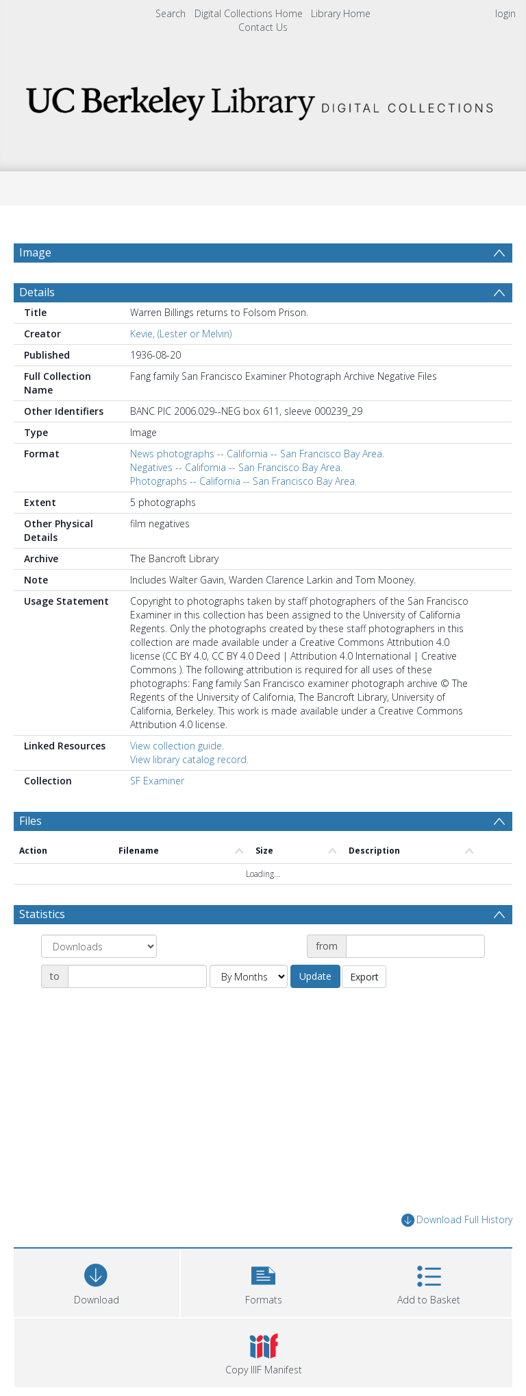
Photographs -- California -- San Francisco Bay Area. (243, 481)
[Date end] (137, 976)
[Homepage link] (263, 100)
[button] (264, 1281)
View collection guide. (177, 745)
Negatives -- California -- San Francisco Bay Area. (236, 467)
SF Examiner (157, 780)
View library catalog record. (189, 759)
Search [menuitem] (170, 13)
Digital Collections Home (249, 13)
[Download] (96, 1281)
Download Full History (456, 1220)
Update (315, 976)
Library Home (341, 13)
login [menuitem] (505, 13)
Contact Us (263, 27)
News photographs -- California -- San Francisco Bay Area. (257, 453)
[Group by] (99, 946)
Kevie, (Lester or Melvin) (180, 333)
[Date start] (415, 946)
